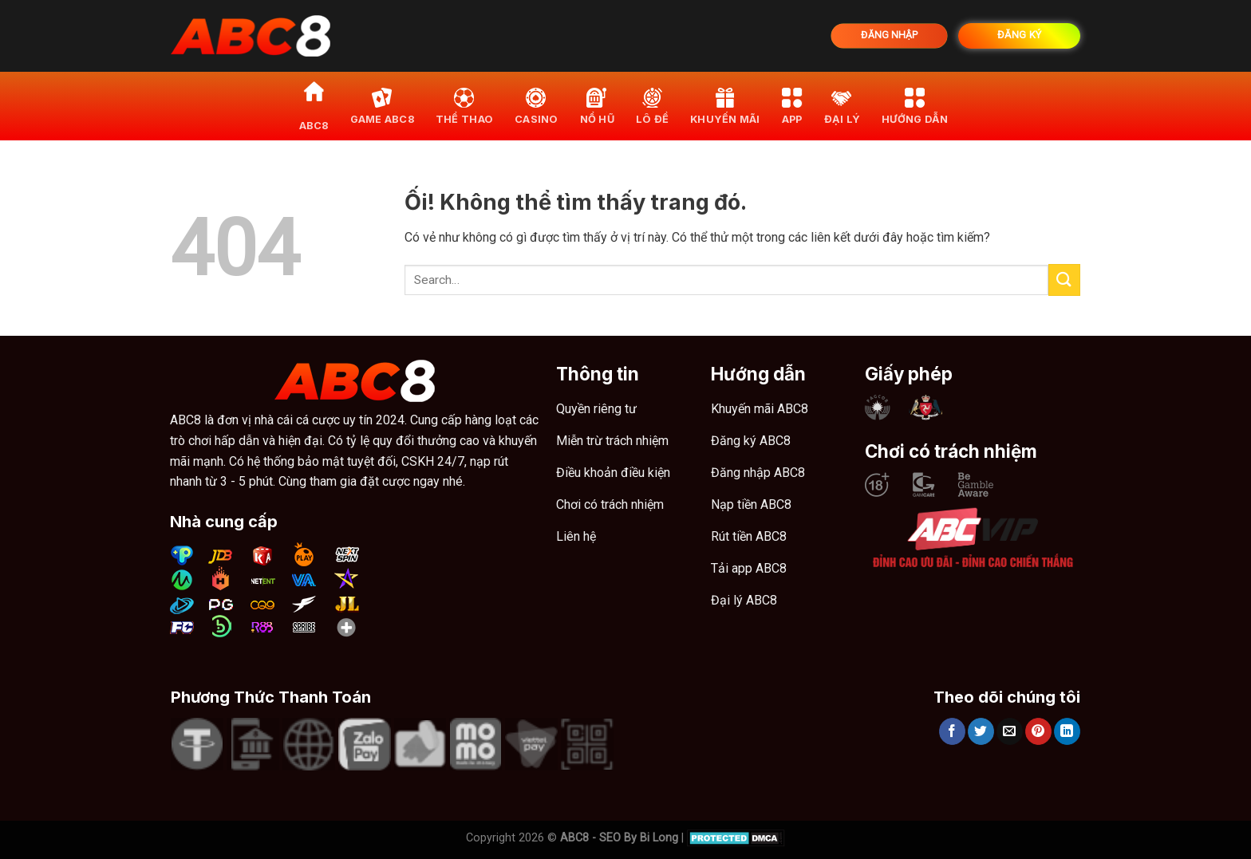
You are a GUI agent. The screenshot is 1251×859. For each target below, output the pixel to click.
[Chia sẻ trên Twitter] (981, 731)
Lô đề (652, 105)
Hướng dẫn (915, 105)
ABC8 (314, 106)
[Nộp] (1064, 279)
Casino (536, 105)
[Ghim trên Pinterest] (1038, 731)
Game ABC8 (382, 105)
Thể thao (464, 105)
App (792, 105)
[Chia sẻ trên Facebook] (952, 731)
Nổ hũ (597, 105)
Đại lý (842, 105)
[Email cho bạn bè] (1009, 731)
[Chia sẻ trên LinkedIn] (1067, 731)
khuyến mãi (725, 105)
